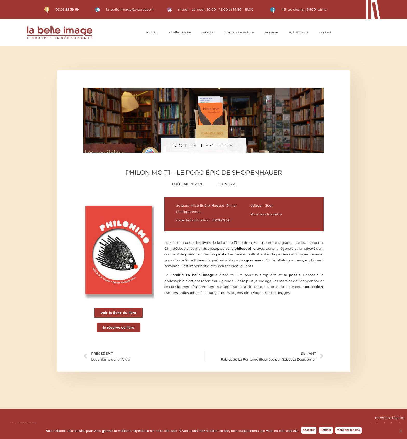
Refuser (326, 430)
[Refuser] (400, 431)
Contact (325, 32)
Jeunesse (271, 32)
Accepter (309, 430)
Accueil (151, 32)
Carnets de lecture (240, 32)
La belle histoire (179, 32)
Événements (298, 32)
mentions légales (389, 418)
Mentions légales (348, 430)
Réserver (208, 32)
